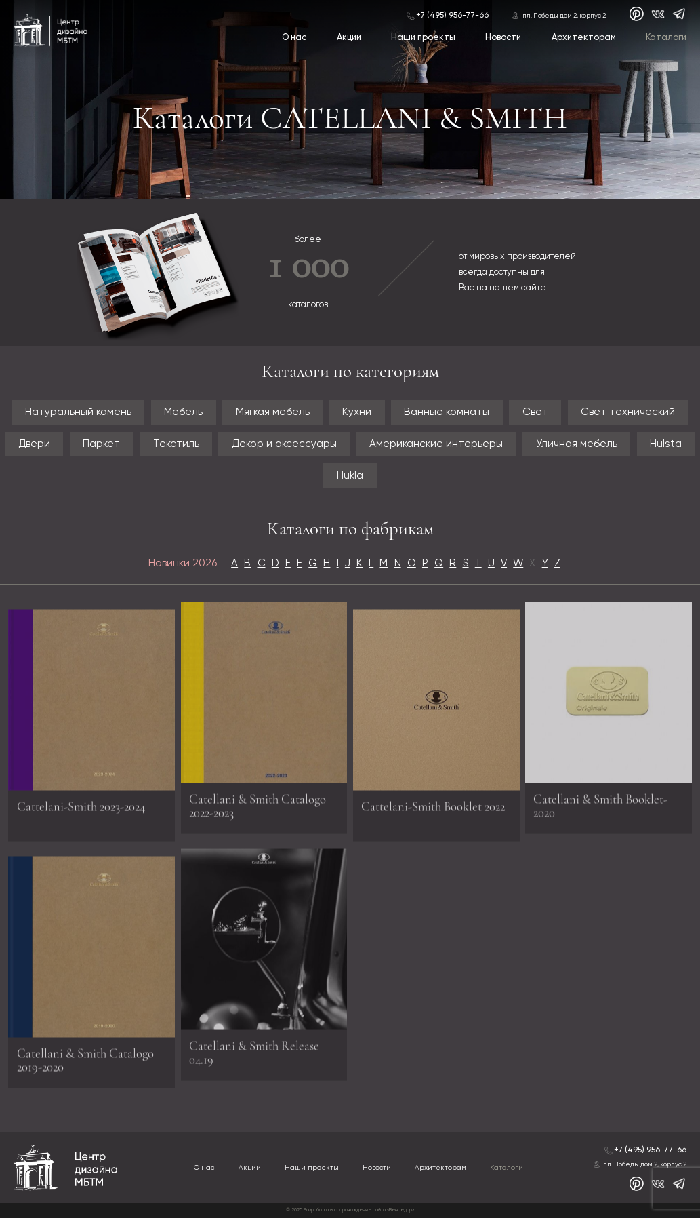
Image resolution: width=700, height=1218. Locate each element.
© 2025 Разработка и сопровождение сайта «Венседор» (350, 1210)
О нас (294, 37)
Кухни (356, 412)
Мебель (183, 412)
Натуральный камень (78, 412)
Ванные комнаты (446, 412)
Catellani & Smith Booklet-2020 (600, 803)
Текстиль (176, 444)
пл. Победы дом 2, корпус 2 (564, 15)
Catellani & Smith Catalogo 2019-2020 (85, 1064)
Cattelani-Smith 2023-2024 (81, 810)
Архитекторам (584, 37)
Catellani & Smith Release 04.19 (254, 1050)
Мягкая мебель (273, 412)
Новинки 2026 (182, 563)
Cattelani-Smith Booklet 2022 (433, 810)
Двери (34, 444)
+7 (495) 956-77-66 (452, 16)
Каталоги (666, 37)
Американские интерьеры (436, 444)
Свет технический (628, 412)
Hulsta (666, 444)
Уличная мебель (576, 444)
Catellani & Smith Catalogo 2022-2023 (257, 803)
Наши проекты (423, 37)
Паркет (101, 444)
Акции (349, 37)
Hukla (350, 476)
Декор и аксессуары (284, 444)
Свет (535, 412)
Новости (503, 37)
